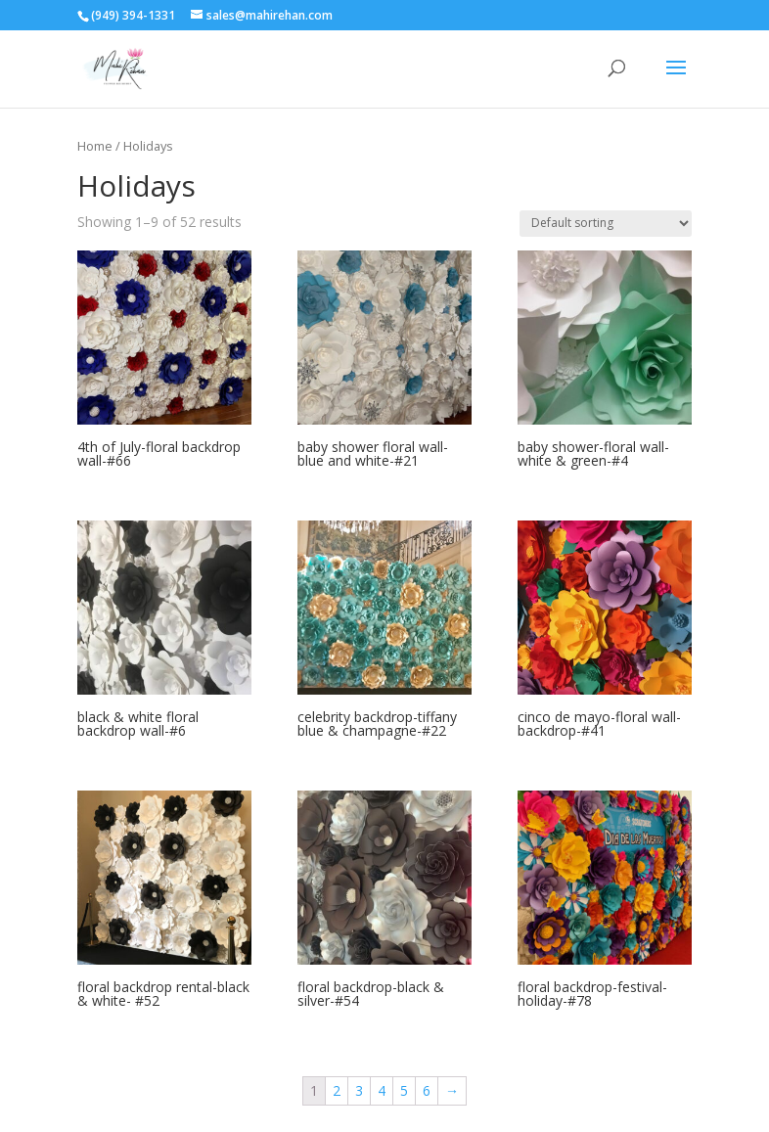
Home (95, 146)
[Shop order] (606, 223)
